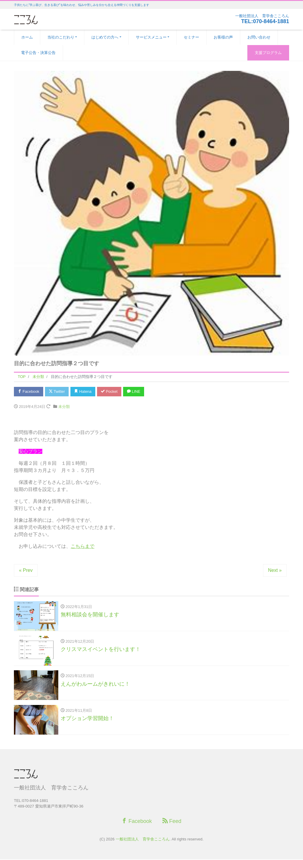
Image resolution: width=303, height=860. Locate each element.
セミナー (191, 37)
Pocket (110, 391)
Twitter (57, 391)
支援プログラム (268, 52)
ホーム (27, 37)
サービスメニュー (151, 37)
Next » (275, 570)
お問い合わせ (258, 37)
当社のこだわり (60, 37)
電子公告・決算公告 (38, 52)
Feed (171, 821)
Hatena (84, 391)
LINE (135, 391)
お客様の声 (223, 37)
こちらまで (82, 546)
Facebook (29, 391)
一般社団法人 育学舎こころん (143, 839)
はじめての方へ (104, 37)
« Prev (26, 570)
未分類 (64, 407)
